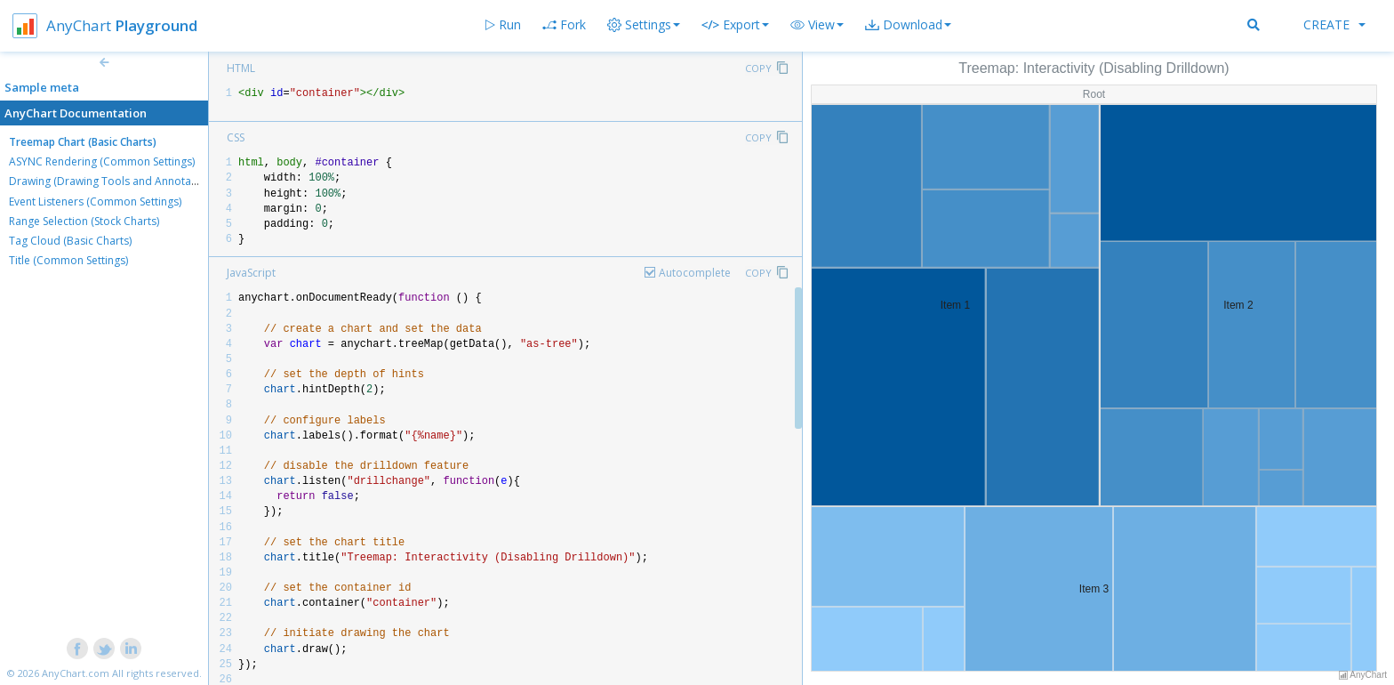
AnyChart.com (75, 673)
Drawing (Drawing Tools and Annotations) (114, 181)
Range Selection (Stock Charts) (84, 221)
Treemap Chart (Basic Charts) (82, 141)
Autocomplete (695, 272)
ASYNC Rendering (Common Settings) (102, 161)
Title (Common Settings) (68, 260)
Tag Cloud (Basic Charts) (70, 240)
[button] (817, 25)
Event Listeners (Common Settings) (95, 201)
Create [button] (1334, 24)
